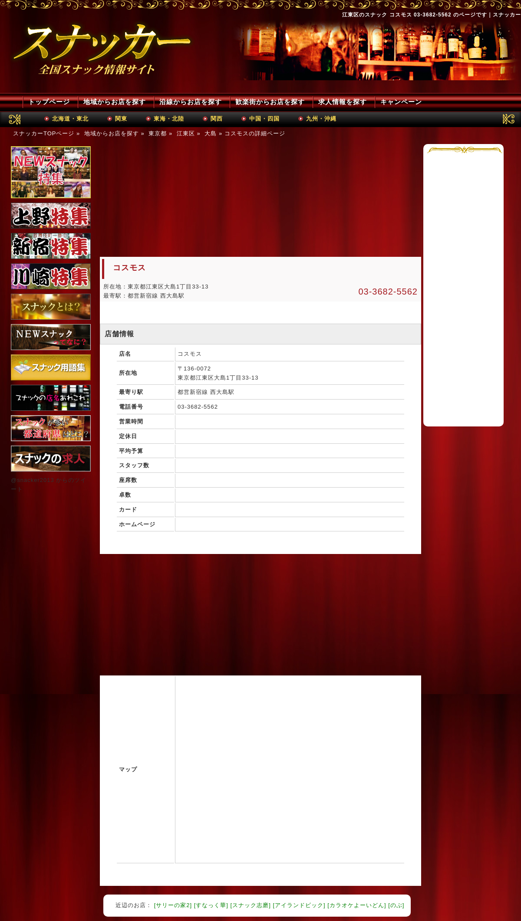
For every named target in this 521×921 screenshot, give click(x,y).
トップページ (49, 101)
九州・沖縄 (321, 118)
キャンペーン (401, 101)
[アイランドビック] (299, 905)
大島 (210, 133)
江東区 (186, 133)
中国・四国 (264, 118)
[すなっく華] (211, 905)
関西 (217, 118)
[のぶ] (396, 905)
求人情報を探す (342, 101)
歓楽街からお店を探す (270, 101)
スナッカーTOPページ (44, 133)
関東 (121, 118)
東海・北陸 (169, 118)
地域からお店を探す (114, 101)
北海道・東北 (70, 118)
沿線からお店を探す (190, 101)
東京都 (157, 133)
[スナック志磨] (251, 905)
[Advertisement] (171, 198)
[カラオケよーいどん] (356, 905)
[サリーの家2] (173, 905)
